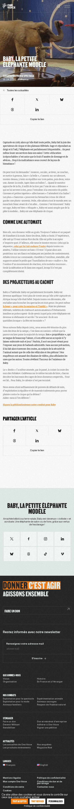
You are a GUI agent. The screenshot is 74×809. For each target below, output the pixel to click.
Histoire (41, 679)
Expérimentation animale (50, 699)
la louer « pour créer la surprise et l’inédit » (25, 306)
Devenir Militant (11, 725)
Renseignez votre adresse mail (25, 644)
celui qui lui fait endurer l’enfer (30, 246)
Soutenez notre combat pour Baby (38, 404)
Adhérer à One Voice (48, 725)
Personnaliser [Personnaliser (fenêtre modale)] (56, 801)
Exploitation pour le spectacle (18, 699)
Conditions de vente (13, 787)
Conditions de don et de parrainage (49, 783)
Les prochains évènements (17, 748)
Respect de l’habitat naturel (51, 705)
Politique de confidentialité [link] (37, 806)
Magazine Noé (44, 748)
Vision (6, 679)
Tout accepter (19, 801)
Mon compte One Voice (15, 782)
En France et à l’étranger (50, 682)
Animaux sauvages (46, 702)
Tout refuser (37, 801)
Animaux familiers (12, 705)
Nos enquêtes (44, 745)
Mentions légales (12, 778)
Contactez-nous (45, 787)
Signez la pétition (12, 404)
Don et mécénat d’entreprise (52, 722)
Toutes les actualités (16, 90)
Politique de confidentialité (51, 778)
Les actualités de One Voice (17, 745)
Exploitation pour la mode (16, 702)
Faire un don (9, 722)
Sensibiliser (9, 728)
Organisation (10, 682)
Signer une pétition (47, 728)
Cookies (7, 791)
